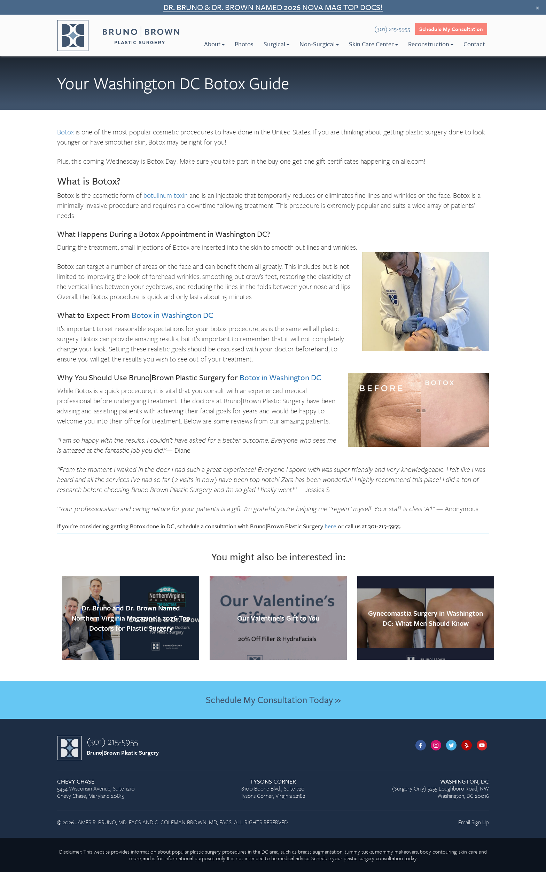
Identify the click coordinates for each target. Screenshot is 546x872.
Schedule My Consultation (451, 29)
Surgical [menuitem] (276, 43)
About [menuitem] (214, 43)
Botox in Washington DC (172, 315)
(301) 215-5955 (112, 741)
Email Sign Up (473, 822)
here (330, 526)
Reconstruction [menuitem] (430, 43)
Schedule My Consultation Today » (273, 699)
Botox (65, 132)
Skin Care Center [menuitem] (373, 43)
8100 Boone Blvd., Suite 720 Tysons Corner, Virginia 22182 (272, 789)
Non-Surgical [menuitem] (319, 43)
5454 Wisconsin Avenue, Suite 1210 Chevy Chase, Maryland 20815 (125, 789)
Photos (244, 43)
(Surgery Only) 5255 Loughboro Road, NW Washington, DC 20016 (420, 789)
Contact (474, 43)
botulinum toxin (165, 195)
